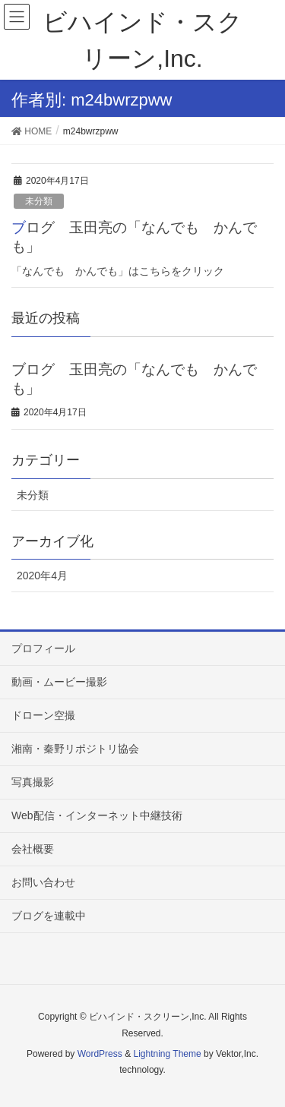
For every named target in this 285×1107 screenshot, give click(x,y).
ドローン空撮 (43, 715)
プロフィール (43, 648)
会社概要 (32, 849)
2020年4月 (42, 575)
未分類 (38, 201)
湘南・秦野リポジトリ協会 (75, 749)
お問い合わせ (43, 882)
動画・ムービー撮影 (59, 682)
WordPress (100, 1054)
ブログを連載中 (48, 916)
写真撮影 (32, 782)
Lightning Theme (167, 1054)
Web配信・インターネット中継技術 (96, 815)
